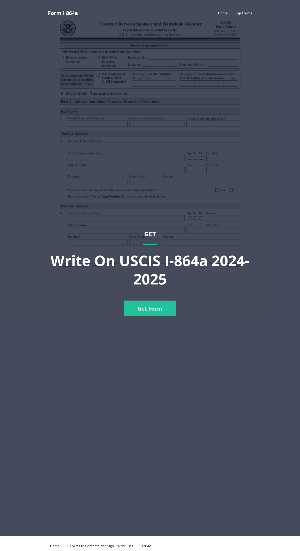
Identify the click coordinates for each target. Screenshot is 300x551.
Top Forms (243, 13)
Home (223, 13)
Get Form (150, 308)
